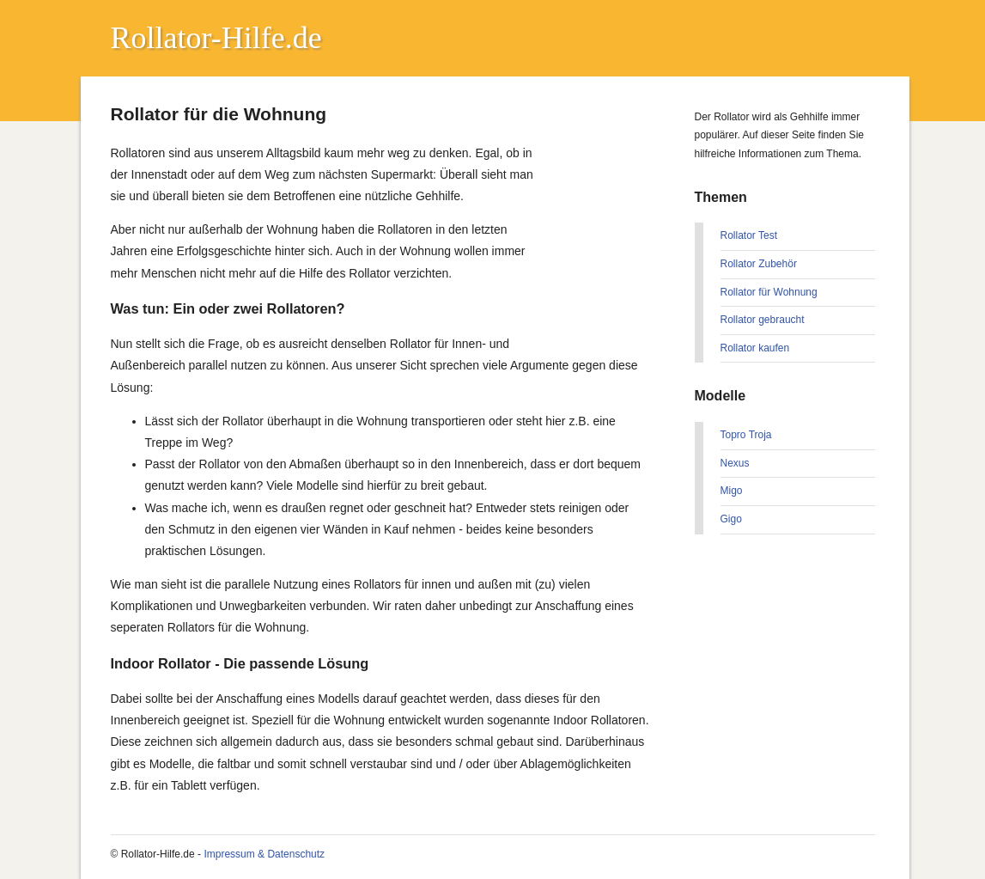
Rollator (161, 38)
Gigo (731, 519)
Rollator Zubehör (759, 264)
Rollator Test (749, 235)
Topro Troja (746, 435)
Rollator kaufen (755, 348)
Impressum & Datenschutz (264, 854)
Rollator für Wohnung (769, 292)
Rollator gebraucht (763, 320)
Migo (732, 491)
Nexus (735, 463)
